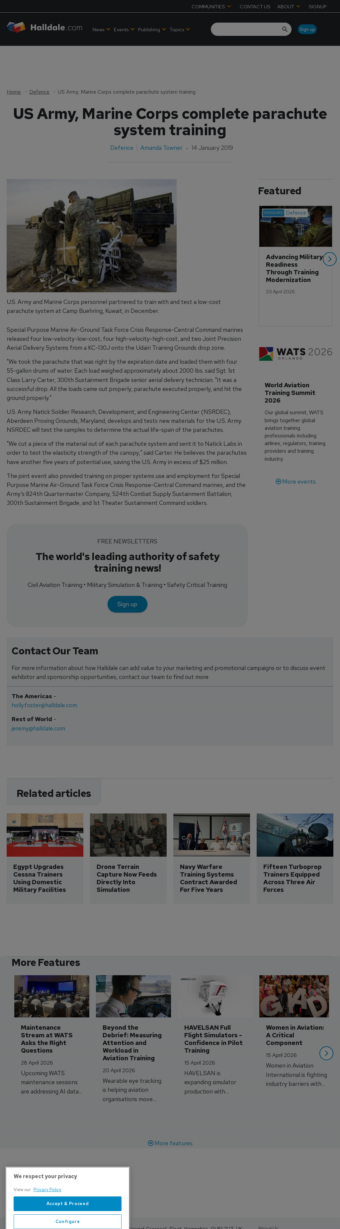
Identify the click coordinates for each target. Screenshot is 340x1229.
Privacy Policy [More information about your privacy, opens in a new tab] (47, 1210)
